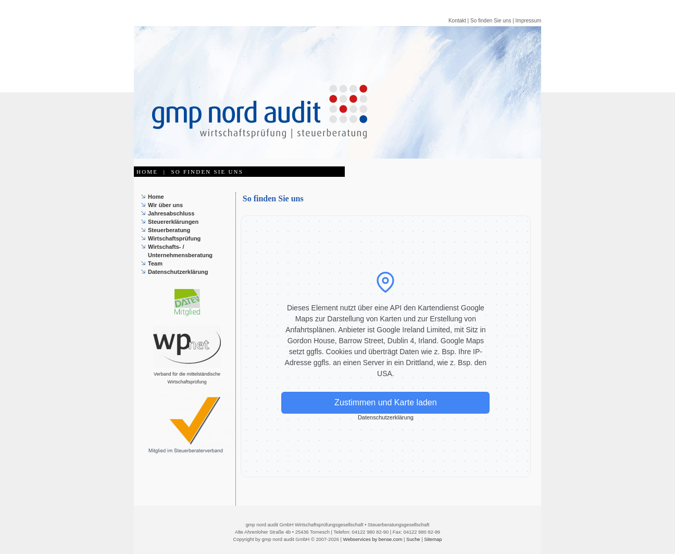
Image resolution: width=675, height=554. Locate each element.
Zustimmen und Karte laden (385, 402)
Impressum (528, 20)
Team (155, 263)
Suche (413, 539)
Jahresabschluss (171, 213)
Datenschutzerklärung (178, 272)
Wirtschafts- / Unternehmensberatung (180, 251)
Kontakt (457, 20)
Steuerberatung (169, 230)
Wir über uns (165, 205)
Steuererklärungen (173, 222)
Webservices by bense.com (373, 539)
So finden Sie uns (490, 20)
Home (156, 197)
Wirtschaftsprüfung (174, 238)
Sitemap (433, 539)
